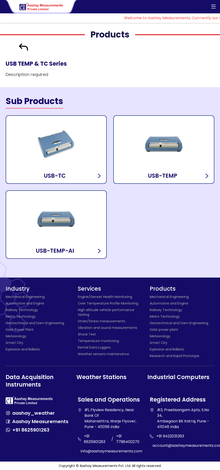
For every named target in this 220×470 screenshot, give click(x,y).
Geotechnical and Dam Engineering (35, 323)
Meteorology (16, 336)
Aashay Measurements (40, 421)
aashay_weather (33, 413)
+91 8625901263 (30, 430)
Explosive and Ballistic (23, 349)
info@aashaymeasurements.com (111, 451)
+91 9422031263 (170, 436)
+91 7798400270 (127, 438)
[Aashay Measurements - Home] (41, 6)
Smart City (14, 342)
